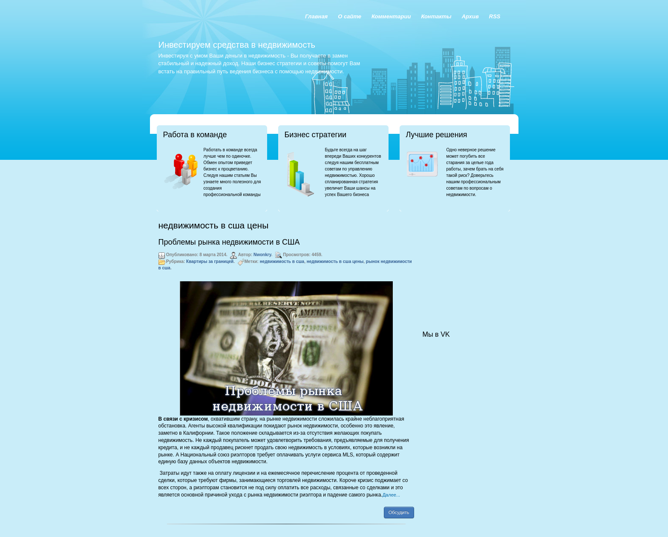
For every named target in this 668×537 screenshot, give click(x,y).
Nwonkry (262, 254)
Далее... (391, 494)
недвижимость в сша (282, 261)
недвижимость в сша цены (335, 261)
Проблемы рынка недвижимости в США (229, 242)
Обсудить (399, 512)
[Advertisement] (465, 262)
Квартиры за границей (209, 261)
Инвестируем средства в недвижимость (236, 44)
